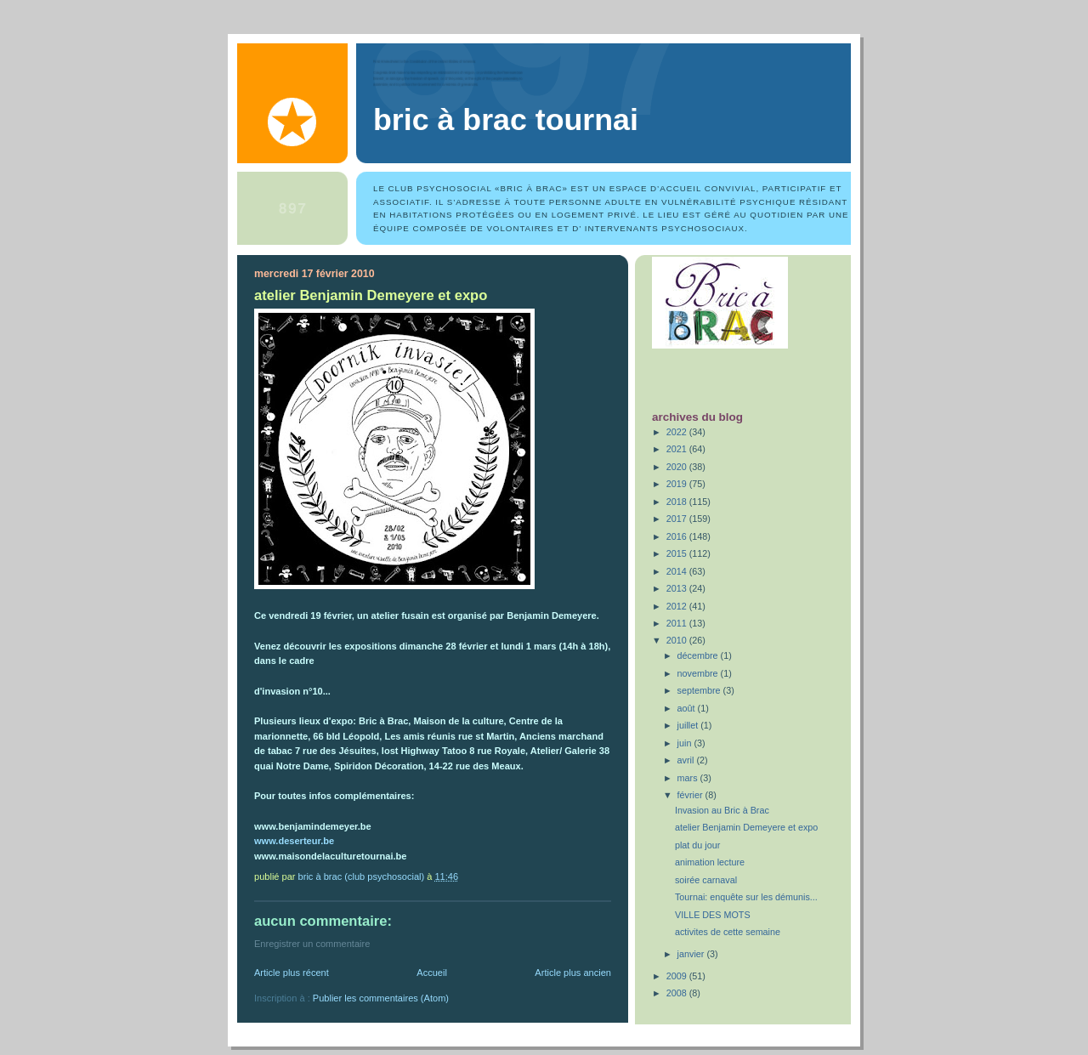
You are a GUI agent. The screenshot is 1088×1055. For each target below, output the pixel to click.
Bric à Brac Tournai (505, 120)
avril (687, 760)
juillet (689, 725)
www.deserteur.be (294, 841)
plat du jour (697, 845)
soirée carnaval (706, 880)
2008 (677, 993)
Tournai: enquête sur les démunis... (746, 897)
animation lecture (710, 862)
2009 (677, 976)
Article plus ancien (573, 972)
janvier (692, 954)
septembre (700, 690)
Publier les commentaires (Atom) (381, 998)
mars (688, 778)
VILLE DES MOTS (713, 915)
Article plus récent (291, 972)
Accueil (431, 972)
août (687, 708)
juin (685, 743)
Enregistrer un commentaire (312, 944)
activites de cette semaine (727, 932)
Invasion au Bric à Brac (722, 810)
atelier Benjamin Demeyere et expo (746, 827)
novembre (699, 673)
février (691, 795)
